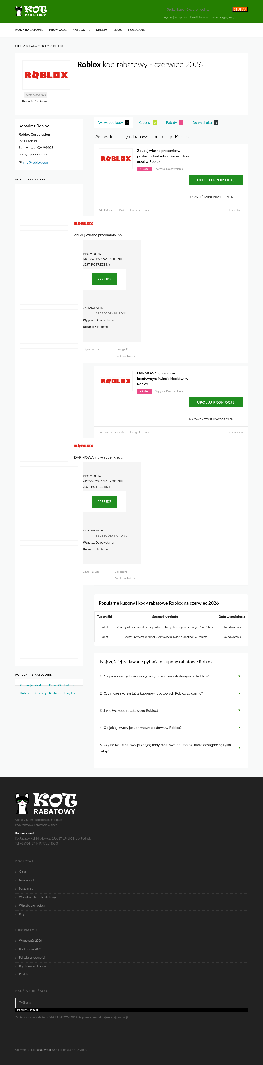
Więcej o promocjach (32, 905)
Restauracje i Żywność (56, 693)
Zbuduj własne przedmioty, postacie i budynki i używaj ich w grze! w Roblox (163, 155)
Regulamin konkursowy (33, 966)
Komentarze (236, 210)
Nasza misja (26, 888)
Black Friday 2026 (30, 949)
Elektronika (71, 685)
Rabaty (174, 123)
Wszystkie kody (113, 123)
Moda (38, 685)
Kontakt (24, 974)
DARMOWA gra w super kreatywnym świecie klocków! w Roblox (162, 378)
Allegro (223, 17)
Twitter (130, 356)
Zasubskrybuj (27, 1010)
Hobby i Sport (27, 693)
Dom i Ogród (56, 685)
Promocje (58, 30)
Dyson (214, 17)
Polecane (136, 30)
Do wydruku (205, 123)
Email (147, 210)
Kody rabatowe (29, 30)
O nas (22, 871)
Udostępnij (134, 210)
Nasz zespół (26, 880)
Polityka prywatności (32, 957)
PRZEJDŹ (104, 279)
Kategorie (81, 30)
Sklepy (102, 30)
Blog (118, 30)
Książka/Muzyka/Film (71, 693)
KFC (231, 17)
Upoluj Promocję (216, 180)
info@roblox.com (36, 162)
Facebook (120, 356)
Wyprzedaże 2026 (30, 940)
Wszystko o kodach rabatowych (38, 897)
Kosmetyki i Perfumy (41, 693)
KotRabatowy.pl (41, 1049)
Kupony (147, 123)
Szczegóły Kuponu (112, 313)
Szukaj (240, 9)
